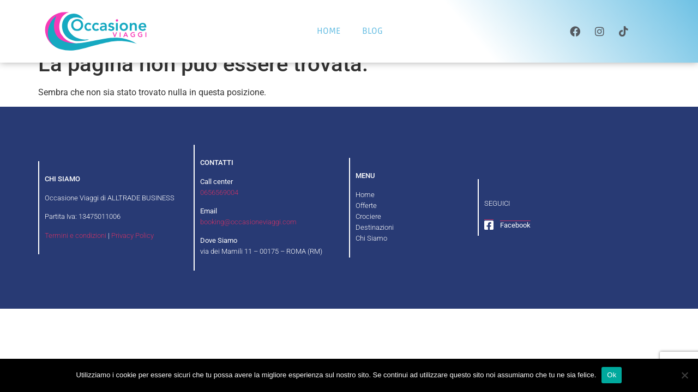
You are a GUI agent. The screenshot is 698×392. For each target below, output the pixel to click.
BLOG (372, 31)
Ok (611, 375)
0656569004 (219, 208)
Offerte (366, 221)
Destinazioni (375, 243)
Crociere (368, 232)
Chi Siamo (371, 254)
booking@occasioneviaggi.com (248, 238)
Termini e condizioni (75, 251)
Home (365, 210)
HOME (328, 31)
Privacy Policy (132, 251)
